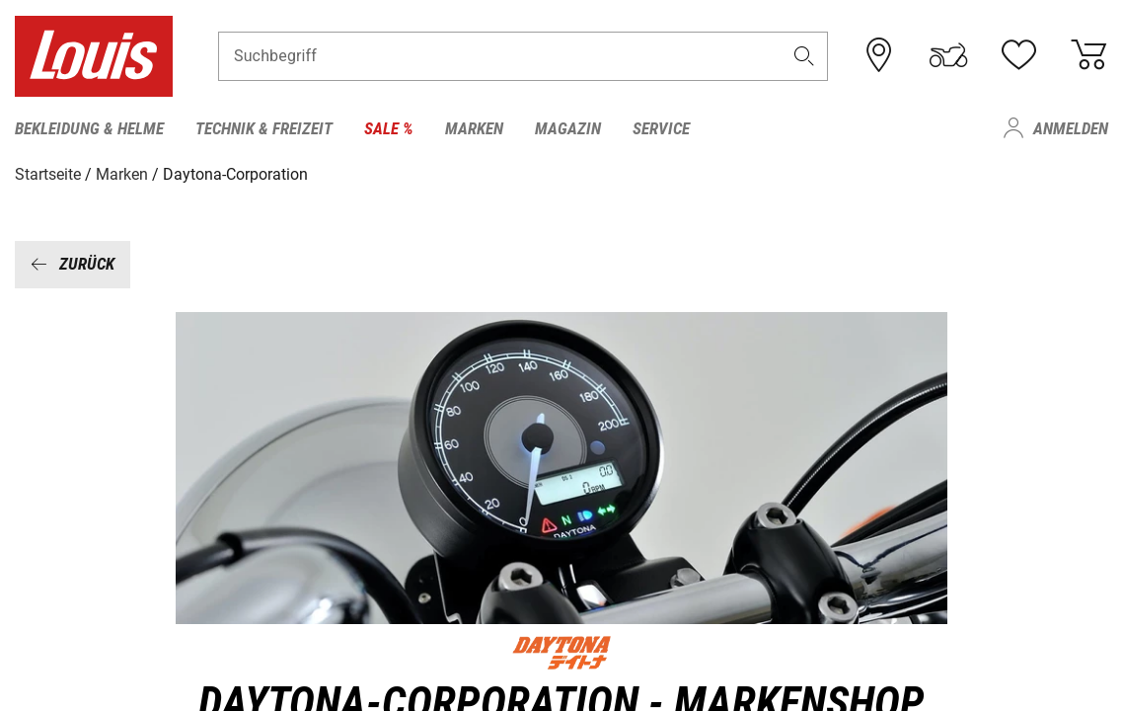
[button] (803, 55)
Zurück (72, 264)
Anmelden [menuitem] (1070, 128)
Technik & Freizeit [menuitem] (264, 128)
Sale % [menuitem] (388, 128)
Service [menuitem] (661, 128)
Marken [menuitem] (474, 128)
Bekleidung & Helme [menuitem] (89, 128)
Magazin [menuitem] (568, 128)
